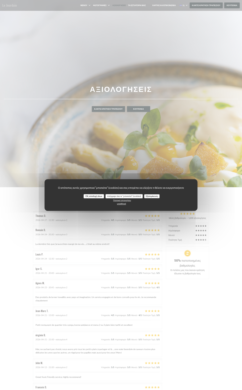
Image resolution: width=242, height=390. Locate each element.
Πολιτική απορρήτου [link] (122, 200)
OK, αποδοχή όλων (93, 196)
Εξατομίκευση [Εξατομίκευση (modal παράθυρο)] (152, 196)
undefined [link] (121, 203)
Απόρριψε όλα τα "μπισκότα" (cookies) (124, 196)
